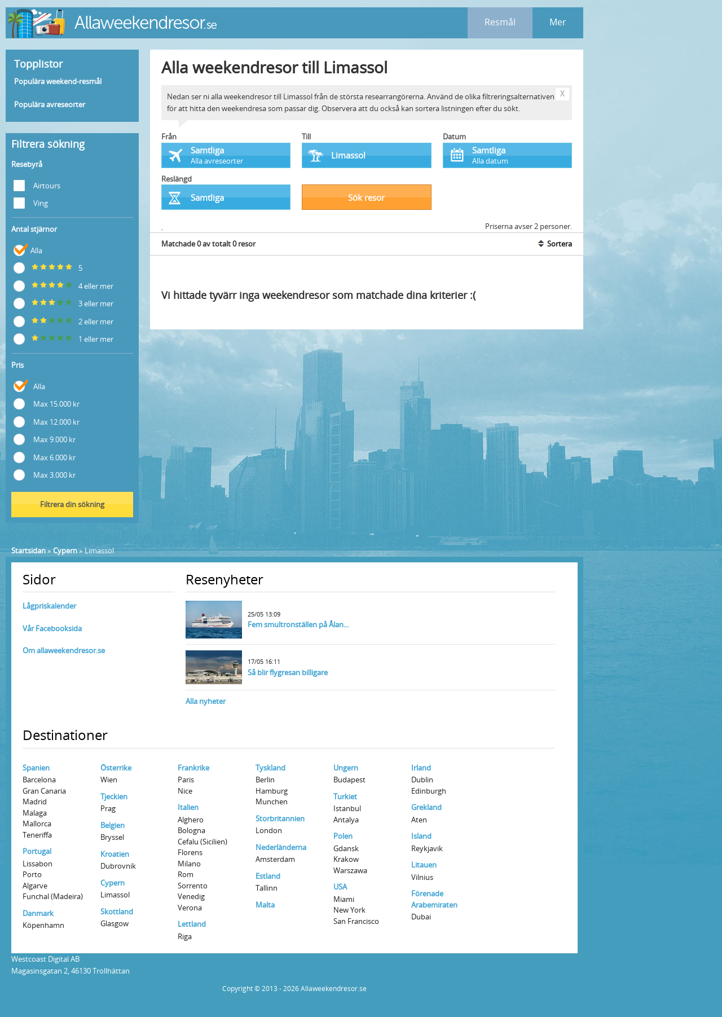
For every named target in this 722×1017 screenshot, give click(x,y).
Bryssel (112, 837)
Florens (190, 852)
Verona (190, 907)
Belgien (112, 825)
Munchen (272, 801)
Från (169, 136)
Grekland (426, 807)
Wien (108, 779)
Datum (454, 136)
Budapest (349, 779)
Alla (28, 249)
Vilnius (422, 877)
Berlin (265, 779)
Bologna (191, 830)
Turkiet (345, 796)
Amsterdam (275, 859)
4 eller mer (63, 285)
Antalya (346, 820)
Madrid (35, 801)
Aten (419, 820)
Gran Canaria (44, 791)
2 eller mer (63, 320)
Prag (108, 808)
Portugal (37, 851)
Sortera (554, 244)
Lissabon (37, 863)
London (269, 830)
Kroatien (114, 854)
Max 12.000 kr (47, 421)
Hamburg (272, 791)
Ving (31, 202)
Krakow (346, 859)
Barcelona (39, 779)
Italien (188, 807)
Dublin (422, 779)
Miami (343, 899)
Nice (185, 791)
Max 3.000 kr (45, 474)
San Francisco (356, 921)
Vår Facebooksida (52, 628)
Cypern (65, 550)
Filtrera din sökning (72, 504)
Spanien (36, 768)
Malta (265, 905)
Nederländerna (281, 847)
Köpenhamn (43, 925)
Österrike (115, 768)
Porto (32, 874)
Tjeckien (113, 796)
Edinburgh (428, 791)
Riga (185, 936)
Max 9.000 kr (45, 438)
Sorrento (193, 885)
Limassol (115, 895)
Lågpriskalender (49, 606)
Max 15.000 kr (47, 403)
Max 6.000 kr (45, 456)
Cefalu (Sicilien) (202, 842)
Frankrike (193, 768)
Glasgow (114, 923)
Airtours (37, 184)
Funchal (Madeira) (53, 896)
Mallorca (37, 823)
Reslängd (176, 179)
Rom (185, 874)
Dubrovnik (118, 866)
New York (349, 910)
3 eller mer (63, 302)
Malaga (35, 813)
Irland (421, 768)
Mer (557, 22)
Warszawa (350, 870)
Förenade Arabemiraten (434, 899)
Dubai (421, 917)
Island (421, 836)
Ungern (345, 768)
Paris (186, 779)
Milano (189, 863)
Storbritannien (280, 818)
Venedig (191, 896)
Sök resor (366, 197)
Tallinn (267, 888)
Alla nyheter (206, 701)
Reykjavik (427, 848)
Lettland (192, 924)
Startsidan (28, 550)
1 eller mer (63, 338)
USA (340, 887)
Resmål (500, 22)
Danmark (38, 913)
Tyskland (270, 768)
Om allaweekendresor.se (64, 650)
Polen (343, 836)
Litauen (424, 865)
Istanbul (347, 808)
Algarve (35, 885)
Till (306, 136)
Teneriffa (37, 835)
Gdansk (346, 848)
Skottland (116, 911)
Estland (268, 876)
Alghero (191, 820)
